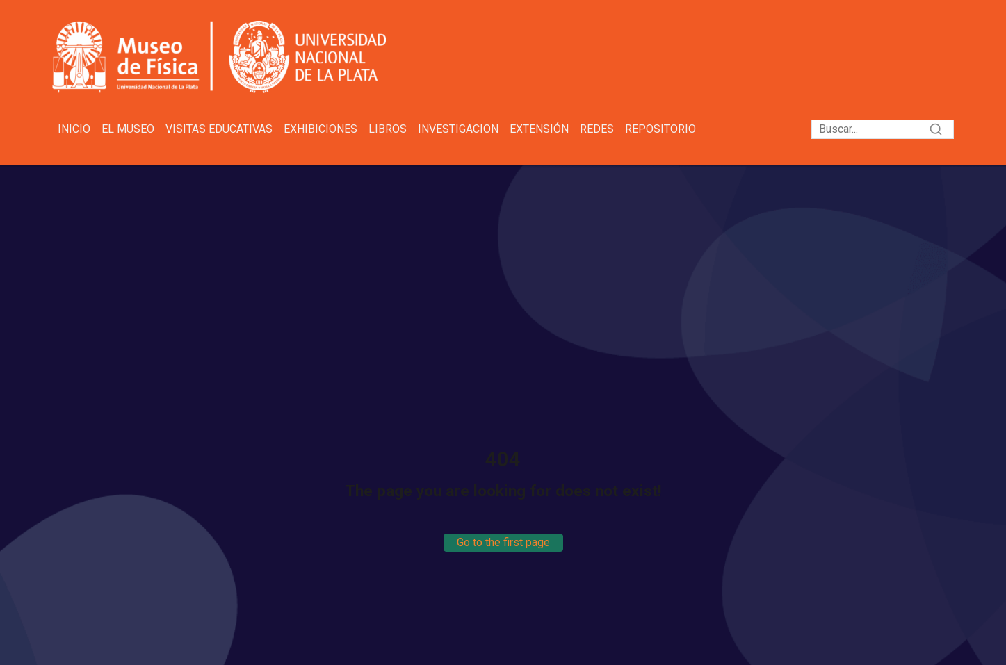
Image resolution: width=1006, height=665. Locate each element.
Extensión (539, 129)
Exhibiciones (320, 129)
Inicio (74, 129)
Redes (597, 129)
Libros (387, 129)
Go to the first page (503, 542)
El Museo (128, 129)
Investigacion (458, 129)
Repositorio (660, 129)
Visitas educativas (219, 129)
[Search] (882, 129)
